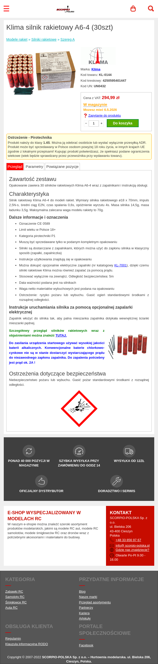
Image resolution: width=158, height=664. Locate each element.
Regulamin (13, 638)
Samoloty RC (15, 597)
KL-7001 (120, 265)
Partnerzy (86, 607)
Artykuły (85, 618)
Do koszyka (122, 123)
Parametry (34, 166)
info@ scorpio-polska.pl (132, 545)
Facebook (86, 645)
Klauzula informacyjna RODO (26, 644)
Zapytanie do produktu (104, 115)
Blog (82, 591)
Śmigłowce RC (16, 602)
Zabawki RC (14, 591)
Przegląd (15, 166)
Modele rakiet (16, 39)
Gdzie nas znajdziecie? (132, 550)
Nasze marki (88, 597)
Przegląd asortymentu (95, 602)
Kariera (84, 613)
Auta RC (11, 607)
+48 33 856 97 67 (128, 540)
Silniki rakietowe (44, 39)
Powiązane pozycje (62, 166)
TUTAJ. (61, 335)
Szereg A (68, 39)
